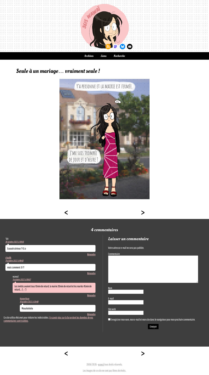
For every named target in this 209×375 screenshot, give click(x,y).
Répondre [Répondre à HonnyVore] (91, 314)
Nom (110, 288)
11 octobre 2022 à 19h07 (22, 279)
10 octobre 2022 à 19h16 (14, 241)
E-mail (111, 298)
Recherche (119, 56)
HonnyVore (24, 298)
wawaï (101, 364)
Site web (112, 309)
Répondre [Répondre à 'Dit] (91, 254)
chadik (8, 257)
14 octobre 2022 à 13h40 (29, 301)
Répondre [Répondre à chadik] (91, 273)
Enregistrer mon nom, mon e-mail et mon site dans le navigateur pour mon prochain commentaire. (153, 319)
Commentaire (114, 253)
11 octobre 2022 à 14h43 (14, 260)
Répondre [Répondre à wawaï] (91, 295)
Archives (89, 56)
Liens (103, 56)
